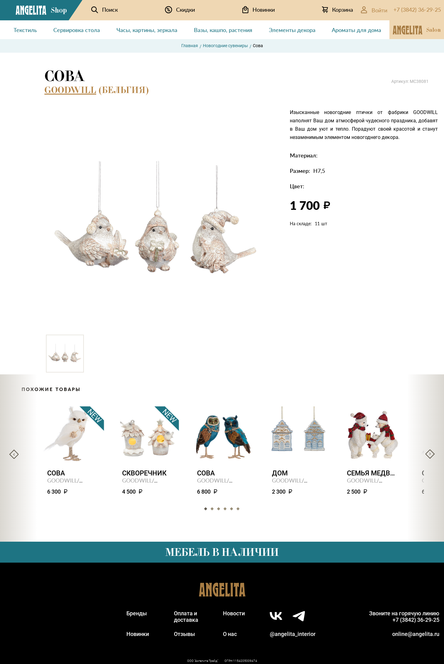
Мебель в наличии (222, 552)
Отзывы (184, 634)
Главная (189, 45)
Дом (280, 473)
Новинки (137, 634)
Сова (56, 473)
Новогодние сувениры (225, 45)
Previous (13, 454)
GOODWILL (70, 90)
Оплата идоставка (186, 616)
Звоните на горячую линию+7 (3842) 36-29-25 (404, 616)
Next (430, 454)
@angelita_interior (292, 634)
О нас (230, 634)
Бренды (136, 613)
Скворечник (144, 473)
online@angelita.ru (415, 634)
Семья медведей (372, 473)
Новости (234, 613)
